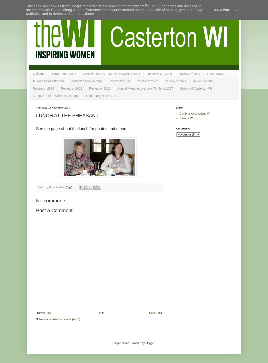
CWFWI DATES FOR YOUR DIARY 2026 (111, 74)
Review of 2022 (147, 81)
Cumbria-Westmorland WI (195, 113)
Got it (239, 10)
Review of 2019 (43, 88)
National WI (186, 118)
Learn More (222, 10)
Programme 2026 (64, 74)
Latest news (215, 74)
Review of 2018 (72, 88)
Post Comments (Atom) (66, 319)
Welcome (38, 74)
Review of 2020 (204, 81)
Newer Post (44, 312)
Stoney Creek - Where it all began (56, 96)
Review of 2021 (175, 81)
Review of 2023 (119, 81)
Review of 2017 (100, 88)
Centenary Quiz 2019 (101, 96)
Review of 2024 (189, 74)
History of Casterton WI (196, 88)
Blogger (149, 343)
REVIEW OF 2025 (159, 74)
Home (100, 312)
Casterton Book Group (86, 81)
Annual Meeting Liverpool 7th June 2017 (145, 88)
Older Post (155, 312)
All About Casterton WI (48, 81)
